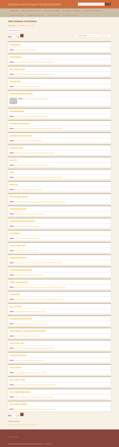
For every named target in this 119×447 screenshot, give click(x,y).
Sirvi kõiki (11, 25)
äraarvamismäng (19, 116)
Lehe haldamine (13, 437)
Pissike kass (15, 81)
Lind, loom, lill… (17, 343)
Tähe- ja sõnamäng (18, 282)
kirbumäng (17, 189)
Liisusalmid (77, 10)
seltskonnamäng (42, 62)
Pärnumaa (25, 86)
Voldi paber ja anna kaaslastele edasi (27, 331)
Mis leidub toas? (17, 69)
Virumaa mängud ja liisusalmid (93, 10)
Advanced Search (106, 4)
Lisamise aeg (104, 35)
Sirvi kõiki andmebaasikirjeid (35, 15)
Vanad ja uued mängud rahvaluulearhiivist (34, 4)
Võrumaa (45, 98)
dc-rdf (14, 424)
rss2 (36, 424)
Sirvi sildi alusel (21, 25)
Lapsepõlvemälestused (17, 15)
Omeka (43, 444)
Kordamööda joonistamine (22, 221)
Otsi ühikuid (30, 25)
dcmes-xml (20, 424)
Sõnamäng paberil (18, 404)
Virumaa (45, 116)
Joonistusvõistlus (18, 209)
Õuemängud (67, 10)
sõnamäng (46, 128)
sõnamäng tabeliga (35, 153)
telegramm (32, 50)
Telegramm (15, 45)
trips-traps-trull (34, 86)
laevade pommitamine (21, 141)
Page (12, 36)
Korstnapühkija (16, 111)
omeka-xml (30, 424)
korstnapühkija (29, 116)
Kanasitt (13, 184)
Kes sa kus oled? (17, 380)
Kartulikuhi (15, 233)
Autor (96, 35)
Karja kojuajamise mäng (21, 93)
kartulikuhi (21, 238)
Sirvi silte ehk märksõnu (70, 15)
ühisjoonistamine (27, 226)
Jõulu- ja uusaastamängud (52, 10)
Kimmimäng (15, 57)
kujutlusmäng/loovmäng (21, 214)
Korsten (13, 160)
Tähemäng (14, 294)
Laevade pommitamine (20, 135)
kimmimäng (24, 62)
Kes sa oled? (15, 306)
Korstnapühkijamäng (19, 392)
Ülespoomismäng (17, 258)
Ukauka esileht (14, 10)
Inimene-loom (16, 148)
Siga (11, 172)
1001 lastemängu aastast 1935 (31, 10)
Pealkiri (90, 35)
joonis (24, 98)
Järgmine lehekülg (21, 35)
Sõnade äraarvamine (19, 123)
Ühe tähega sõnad (18, 196)
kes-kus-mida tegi (19, 336)
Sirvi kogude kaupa (53, 15)
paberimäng (24, 50)
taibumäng (51, 62)
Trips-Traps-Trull (17, 245)
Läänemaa (21, 324)
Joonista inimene (18, 355)
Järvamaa (17, 50)
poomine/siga (37, 128)
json (25, 424)
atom (9, 424)
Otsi (109, 4)
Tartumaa (40, 360)
